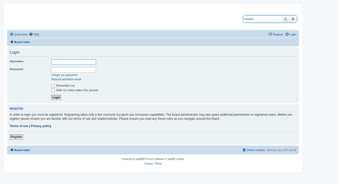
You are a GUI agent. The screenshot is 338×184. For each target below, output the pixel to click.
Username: (17, 61)
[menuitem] (34, 34)
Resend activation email (66, 79)
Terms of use (19, 126)
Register (16, 137)
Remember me (63, 85)
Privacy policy (41, 126)
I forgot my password (64, 74)
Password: (17, 69)
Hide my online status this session (74, 90)
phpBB (140, 159)
